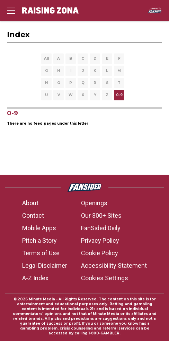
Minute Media (42, 299)
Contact (33, 215)
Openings (94, 203)
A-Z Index (35, 278)
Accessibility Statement (114, 265)
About (30, 203)
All (46, 58)
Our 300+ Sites (101, 215)
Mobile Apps (39, 228)
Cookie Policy (99, 253)
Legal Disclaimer (44, 265)
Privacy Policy (100, 240)
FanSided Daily (101, 228)
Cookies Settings (104, 278)
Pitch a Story (39, 240)
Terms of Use (41, 253)
